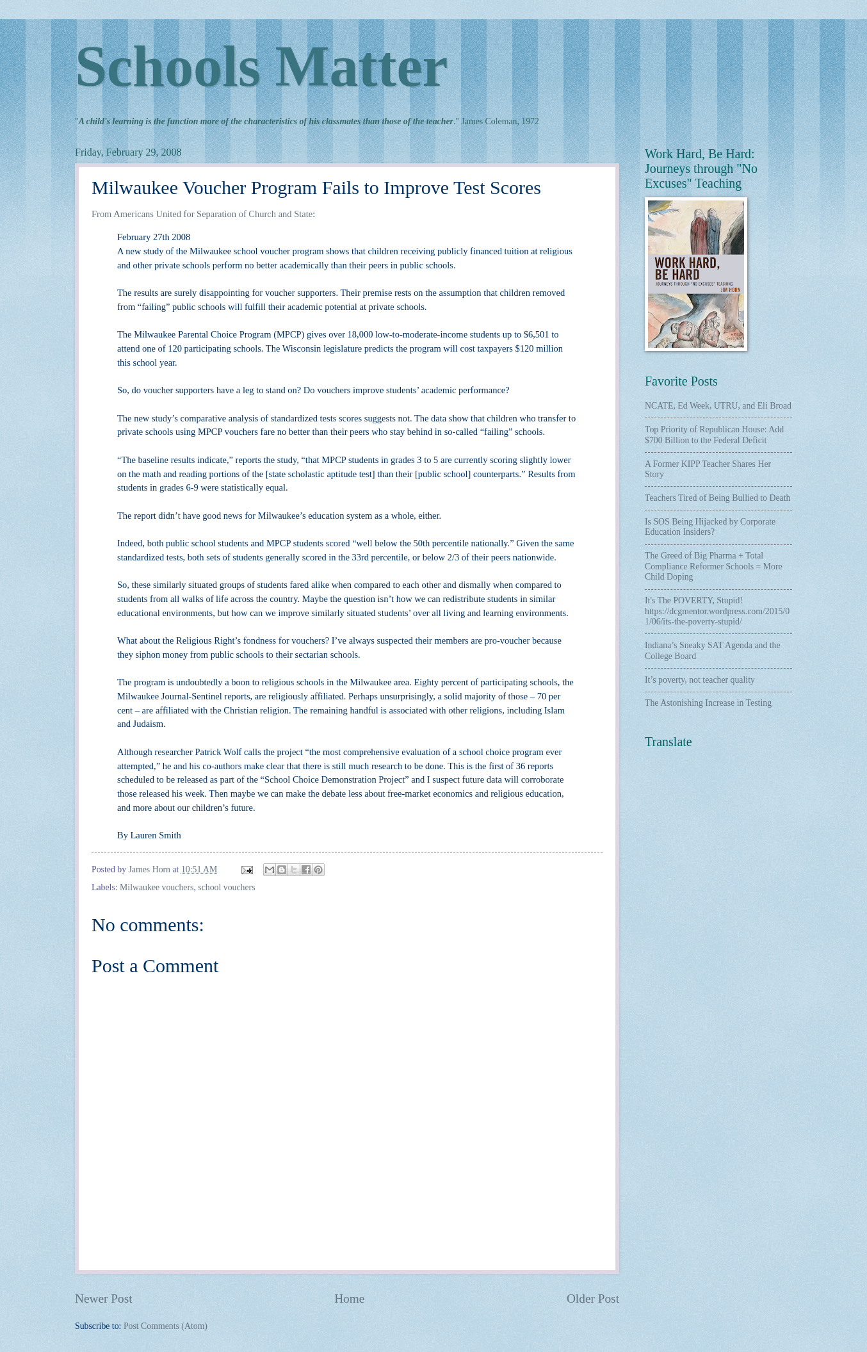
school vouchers (226, 887)
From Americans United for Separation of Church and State (202, 214)
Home (349, 1298)
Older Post (593, 1298)
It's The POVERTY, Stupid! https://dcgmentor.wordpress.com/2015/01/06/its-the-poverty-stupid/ (717, 611)
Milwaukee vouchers (156, 887)
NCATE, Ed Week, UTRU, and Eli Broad (718, 406)
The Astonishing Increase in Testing (708, 703)
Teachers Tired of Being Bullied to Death (717, 498)
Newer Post (104, 1298)
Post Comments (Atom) (165, 1326)
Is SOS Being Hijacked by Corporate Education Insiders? (710, 527)
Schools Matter (261, 66)
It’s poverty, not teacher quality (700, 680)
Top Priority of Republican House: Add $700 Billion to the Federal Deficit (714, 435)
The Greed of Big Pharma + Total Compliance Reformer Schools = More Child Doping (713, 566)
